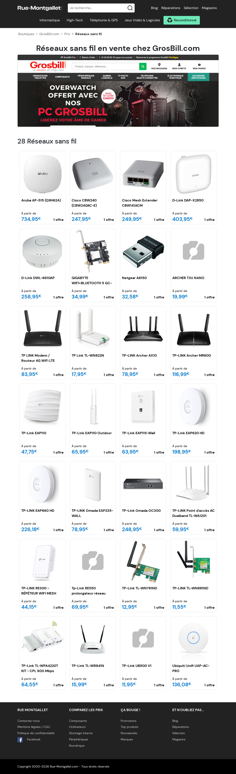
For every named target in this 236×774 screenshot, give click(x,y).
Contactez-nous (28, 721)
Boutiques (26, 34)
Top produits (129, 727)
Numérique (77, 745)
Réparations (170, 8)
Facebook (28, 739)
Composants (78, 721)
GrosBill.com (49, 34)
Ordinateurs (77, 727)
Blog (154, 8)
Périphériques (78, 739)
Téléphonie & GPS (104, 20)
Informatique (50, 20)
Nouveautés (129, 733)
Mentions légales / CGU (33, 727)
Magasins (209, 8)
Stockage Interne (81, 733)
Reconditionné (185, 20)
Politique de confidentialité (35, 733)
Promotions (128, 721)
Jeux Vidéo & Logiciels (142, 20)
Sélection (191, 8)
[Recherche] (101, 7)
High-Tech (75, 20)
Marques (127, 739)
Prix (67, 34)
